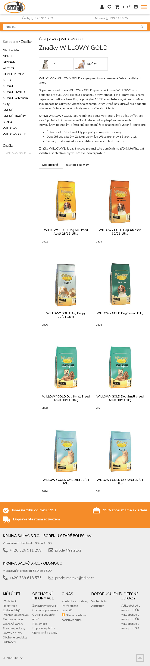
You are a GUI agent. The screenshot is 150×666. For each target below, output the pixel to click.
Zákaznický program (45, 606)
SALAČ (8, 110)
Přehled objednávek (16, 615)
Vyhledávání (99, 601)
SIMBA (7, 122)
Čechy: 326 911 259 (37, 18)
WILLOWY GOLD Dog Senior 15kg (120, 313)
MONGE (8, 86)
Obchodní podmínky (45, 610)
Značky (53, 39)
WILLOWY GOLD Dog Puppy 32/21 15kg (66, 315)
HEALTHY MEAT (14, 74)
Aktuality (97, 606)
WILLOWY (10, 128)
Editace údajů (11, 610)
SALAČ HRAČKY (14, 116)
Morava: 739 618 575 (111, 18)
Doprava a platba (43, 628)
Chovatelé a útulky (44, 633)
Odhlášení (9, 642)
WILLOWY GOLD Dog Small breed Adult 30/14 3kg (120, 398)
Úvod (42, 39)
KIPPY (7, 80)
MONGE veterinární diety (15, 101)
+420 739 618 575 (26, 577)
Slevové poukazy (14, 628)
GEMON (8, 68)
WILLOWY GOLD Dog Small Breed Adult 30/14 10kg (66, 398)
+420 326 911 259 (26, 550)
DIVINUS (9, 62)
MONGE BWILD (14, 92)
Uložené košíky (13, 624)
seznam (84, 165)
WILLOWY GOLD (15, 134)
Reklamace (39, 624)
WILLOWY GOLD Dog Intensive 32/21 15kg (120, 232)
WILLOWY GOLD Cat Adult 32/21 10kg (65, 482)
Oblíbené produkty (15, 637)
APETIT (8, 56)
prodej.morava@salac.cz (74, 577)
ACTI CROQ (11, 50)
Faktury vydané (13, 619)
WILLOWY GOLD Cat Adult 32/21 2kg (120, 482)
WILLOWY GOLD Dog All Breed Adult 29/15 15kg (66, 232)
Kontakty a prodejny (75, 601)
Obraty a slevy (12, 633)
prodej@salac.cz (68, 550)
